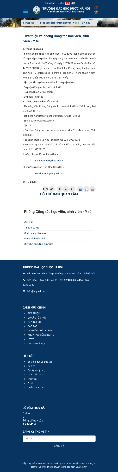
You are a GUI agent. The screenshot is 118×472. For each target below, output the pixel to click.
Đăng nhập (50, 3)
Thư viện (30, 379)
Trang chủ (28, 23)
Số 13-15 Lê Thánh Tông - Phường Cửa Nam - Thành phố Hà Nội (59, 273)
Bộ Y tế (29, 366)
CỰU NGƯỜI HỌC (34, 343)
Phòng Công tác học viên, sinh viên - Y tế (58, 23)
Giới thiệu (86, 23)
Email (28, 383)
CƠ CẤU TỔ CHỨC (35, 317)
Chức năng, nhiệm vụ (35, 233)
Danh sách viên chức (35, 238)
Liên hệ (60, 3)
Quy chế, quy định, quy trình (38, 244)
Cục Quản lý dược (34, 370)
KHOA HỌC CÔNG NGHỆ (38, 334)
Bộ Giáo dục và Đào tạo (37, 361)
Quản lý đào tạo (33, 387)
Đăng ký (59, 446)
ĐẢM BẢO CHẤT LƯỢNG (38, 330)
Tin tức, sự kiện (32, 227)
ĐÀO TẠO (30, 326)
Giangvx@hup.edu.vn (52, 160)
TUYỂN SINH (32, 322)
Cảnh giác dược (33, 374)
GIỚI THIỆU (31, 313)
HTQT (28, 339)
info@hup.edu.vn (34, 291)
